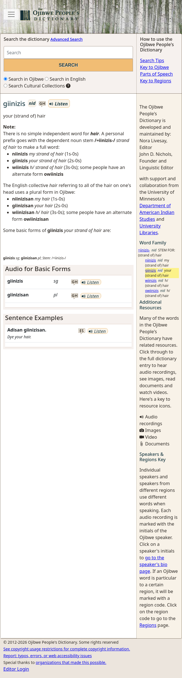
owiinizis (152, 290)
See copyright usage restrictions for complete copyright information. (66, 649)
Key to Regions (155, 81)
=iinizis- (144, 250)
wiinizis (151, 280)
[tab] (68, 269)
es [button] (81, 330)
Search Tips (152, 60)
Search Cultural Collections (34, 86)
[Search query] (68, 52)
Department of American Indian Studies (156, 212)
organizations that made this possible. (71, 662)
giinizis (150, 270)
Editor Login (16, 669)
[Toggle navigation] (11, 14)
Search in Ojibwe (24, 79)
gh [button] (42, 103)
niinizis (150, 260)
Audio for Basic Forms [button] (38, 268)
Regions (147, 625)
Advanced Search (66, 39)
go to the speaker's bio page (153, 564)
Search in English (65, 79)
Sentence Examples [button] (34, 317)
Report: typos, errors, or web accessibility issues (47, 655)
